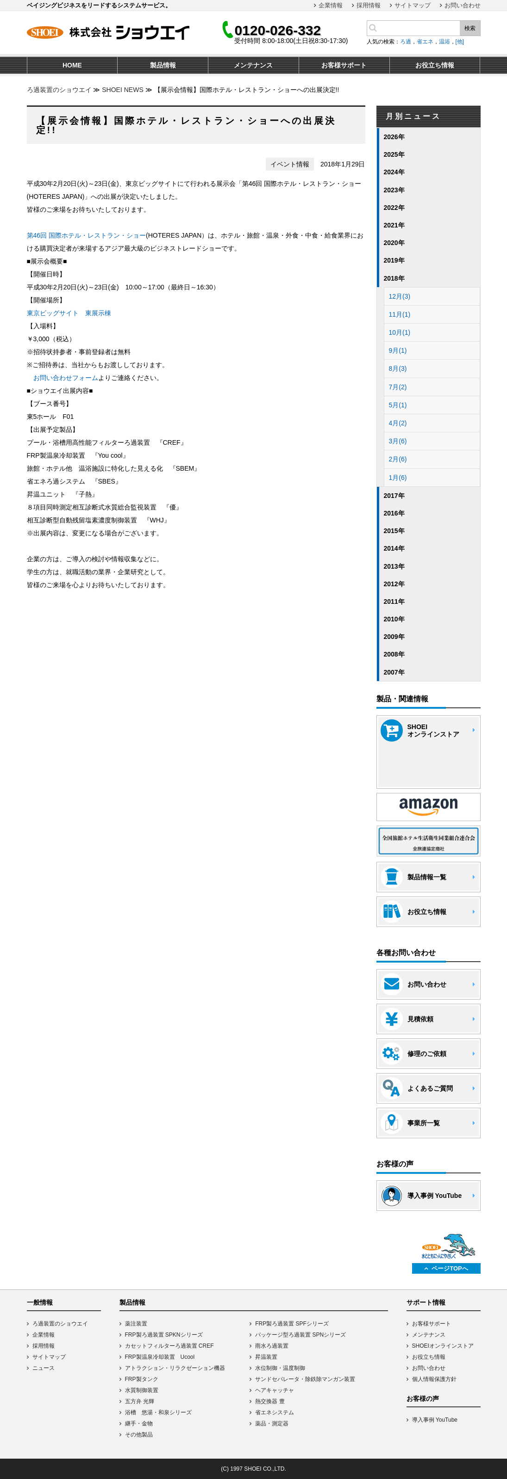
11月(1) (400, 314)
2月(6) (398, 459)
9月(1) (398, 350)
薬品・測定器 (271, 1423)
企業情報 (331, 5)
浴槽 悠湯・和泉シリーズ (158, 1412)
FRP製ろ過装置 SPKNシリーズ (164, 1335)
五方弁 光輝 (139, 1401)
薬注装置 (136, 1323)
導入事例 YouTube (435, 1420)
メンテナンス (428, 1335)
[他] (460, 41)
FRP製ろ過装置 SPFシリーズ (292, 1323)
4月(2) (398, 423)
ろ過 (405, 41)
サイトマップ (412, 5)
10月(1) (400, 332)
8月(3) (398, 368)
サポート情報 (426, 1302)
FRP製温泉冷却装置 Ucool (160, 1357)
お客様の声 (423, 1398)
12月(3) (400, 296)
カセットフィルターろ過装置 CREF (169, 1346)
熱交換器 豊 (269, 1401)
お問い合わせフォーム (65, 377)
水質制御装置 (141, 1390)
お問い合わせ (462, 5)
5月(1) (398, 405)
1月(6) (398, 477)
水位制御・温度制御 (280, 1368)
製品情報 (132, 1302)
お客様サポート (431, 1323)
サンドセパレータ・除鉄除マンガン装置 (305, 1379)
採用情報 (369, 5)
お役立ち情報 (428, 1357)
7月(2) (398, 387)
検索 (470, 28)
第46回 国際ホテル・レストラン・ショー (86, 235)
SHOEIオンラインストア (443, 1346)
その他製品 (139, 1434)
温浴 (444, 41)
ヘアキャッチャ (274, 1390)
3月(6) (398, 441)
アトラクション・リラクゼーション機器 (175, 1368)
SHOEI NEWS (122, 89)
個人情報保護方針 (434, 1379)
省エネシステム (274, 1412)
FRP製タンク (141, 1379)
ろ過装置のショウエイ (59, 89)
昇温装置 (266, 1357)
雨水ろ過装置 (271, 1346)
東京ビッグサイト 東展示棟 (69, 313)
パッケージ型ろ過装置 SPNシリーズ (300, 1335)
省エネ (425, 41)
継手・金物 (139, 1423)
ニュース (43, 1368)
